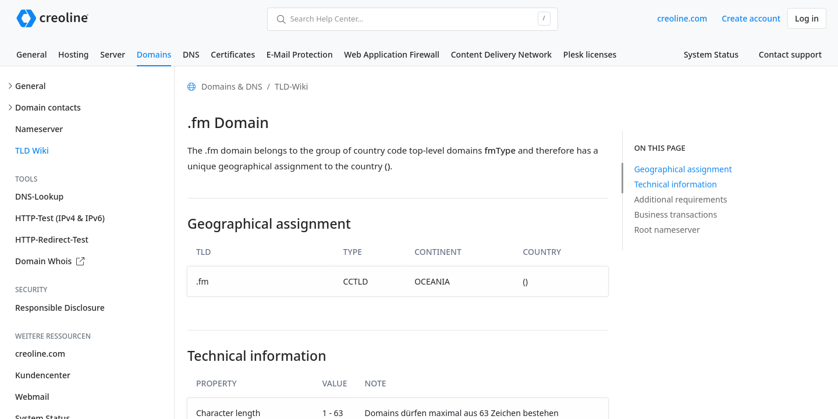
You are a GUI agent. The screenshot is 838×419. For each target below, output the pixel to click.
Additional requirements (680, 199)
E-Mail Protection (300, 54)
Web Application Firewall (391, 54)
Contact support (790, 54)
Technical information (675, 184)
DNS (191, 54)
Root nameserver (667, 229)
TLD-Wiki (291, 86)
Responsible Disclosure (60, 307)
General (31, 54)
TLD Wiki (32, 150)
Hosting (73, 54)
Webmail (32, 396)
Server (112, 54)
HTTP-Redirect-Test (51, 239)
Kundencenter (42, 375)
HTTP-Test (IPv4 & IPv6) (60, 217)
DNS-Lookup (39, 196)
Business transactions (676, 214)
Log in (807, 18)
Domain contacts (48, 107)
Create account (751, 18)
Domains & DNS (231, 86)
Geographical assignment (683, 169)
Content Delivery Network (501, 54)
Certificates (233, 54)
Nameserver (39, 128)
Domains (154, 54)
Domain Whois (49, 261)
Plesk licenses (590, 54)
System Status (711, 54)
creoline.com (682, 18)
